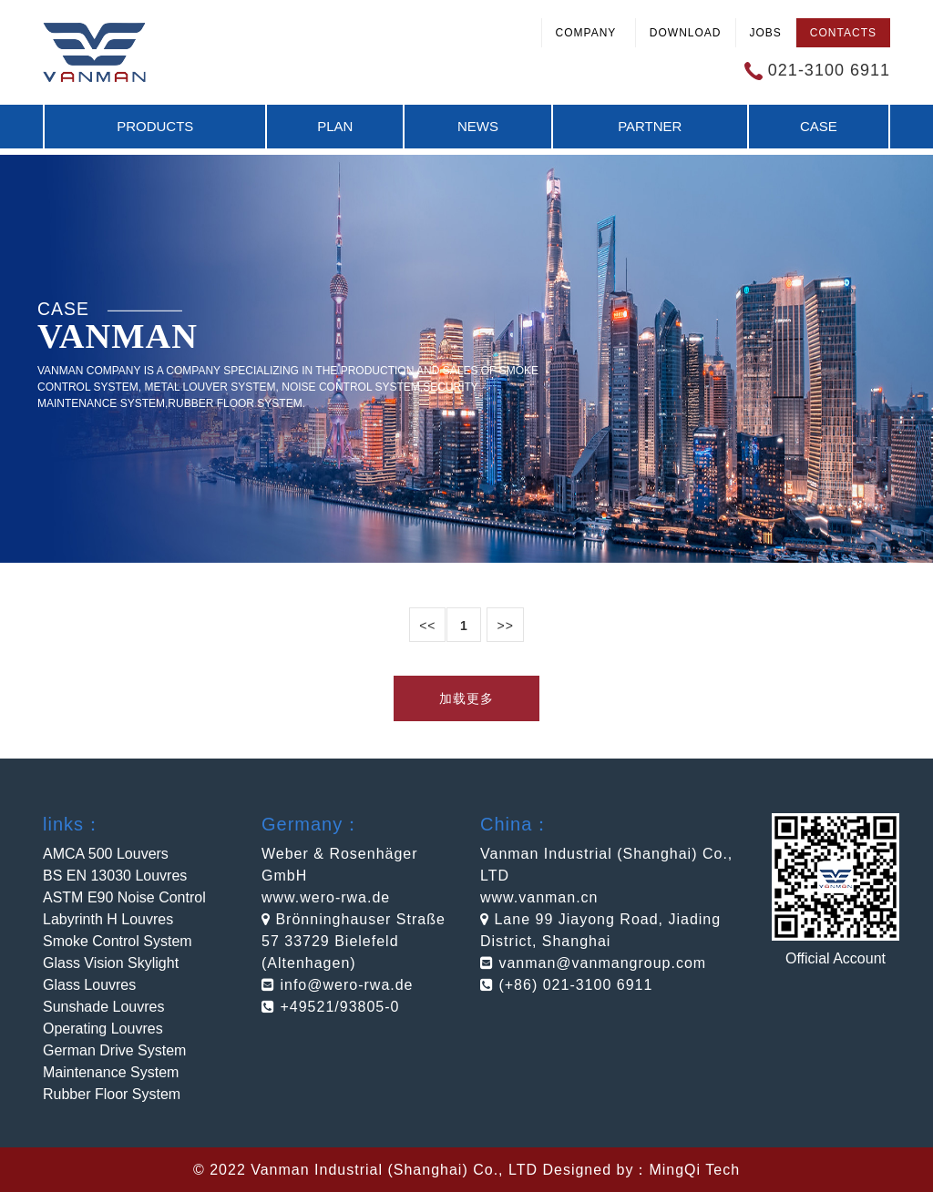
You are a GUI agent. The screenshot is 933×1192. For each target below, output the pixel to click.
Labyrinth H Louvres (108, 919)
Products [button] (155, 126)
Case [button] (818, 126)
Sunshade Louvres (103, 1006)
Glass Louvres (89, 985)
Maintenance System (111, 1072)
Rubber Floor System (111, 1094)
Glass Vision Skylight (111, 963)
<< (427, 625)
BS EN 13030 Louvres (115, 875)
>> (505, 625)
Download (686, 32)
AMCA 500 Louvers (106, 853)
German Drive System (114, 1050)
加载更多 (466, 698)
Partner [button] (650, 126)
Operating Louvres (103, 1028)
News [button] (477, 126)
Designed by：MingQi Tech (641, 1169)
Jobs (766, 32)
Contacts (843, 32)
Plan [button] (335, 126)
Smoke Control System (117, 941)
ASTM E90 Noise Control (124, 897)
